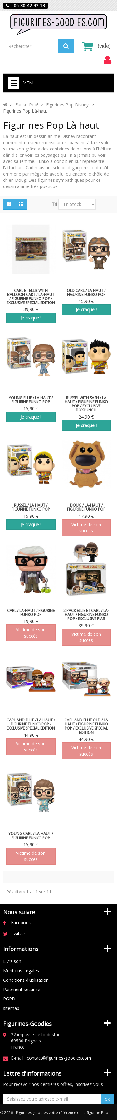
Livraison (12, 961)
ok (107, 1099)
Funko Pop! (26, 105)
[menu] (107, 60)
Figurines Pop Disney (67, 105)
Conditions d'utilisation (26, 980)
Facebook (21, 922)
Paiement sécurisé (21, 989)
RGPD (9, 999)
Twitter (18, 933)
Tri (54, 204)
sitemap (11, 1008)
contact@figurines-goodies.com (59, 1058)
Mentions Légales (21, 971)
